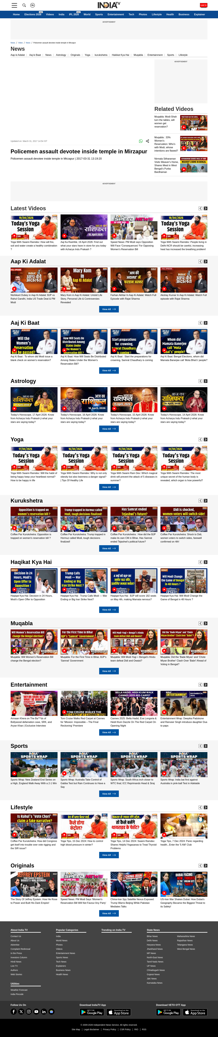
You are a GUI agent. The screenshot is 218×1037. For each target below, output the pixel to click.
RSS (144, 1029)
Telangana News (185, 945)
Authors (14, 970)
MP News (151, 953)
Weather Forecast (19, 990)
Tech (131, 14)
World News (61, 940)
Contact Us (16, 936)
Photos (143, 14)
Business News (63, 970)
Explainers (61, 966)
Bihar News (152, 936)
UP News (151, 966)
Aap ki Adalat (18, 55)
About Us (15, 940)
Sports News (62, 957)
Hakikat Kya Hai (120, 55)
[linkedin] (44, 1012)
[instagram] (29, 1012)
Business (184, 14)
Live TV (14, 966)
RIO (136, 1029)
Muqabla (138, 55)
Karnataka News (154, 983)
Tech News (61, 961)
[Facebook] (14, 1012)
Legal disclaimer (91, 1029)
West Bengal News (186, 949)
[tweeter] (21, 1012)
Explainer (199, 14)
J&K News (152, 978)
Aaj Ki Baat (25, 323)
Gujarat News (153, 974)
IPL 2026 (74, 14)
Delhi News (152, 940)
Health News (62, 974)
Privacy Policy (109, 1029)
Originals (75, 55)
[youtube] (36, 1012)
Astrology (61, 55)
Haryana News (154, 945)
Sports (99, 14)
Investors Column (19, 957)
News (13, 43)
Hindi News (16, 961)
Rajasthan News (185, 940)
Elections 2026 (33, 14)
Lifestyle (157, 14)
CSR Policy (125, 1029)
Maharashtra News (186, 936)
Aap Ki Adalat (28, 261)
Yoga (87, 55)
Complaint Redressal (20, 949)
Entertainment (116, 14)
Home (16, 14)
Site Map (76, 1029)
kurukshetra (101, 55)
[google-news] (51, 1012)
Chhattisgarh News (156, 970)
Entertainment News (65, 953)
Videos (50, 14)
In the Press (16, 953)
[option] (34, 232)
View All (109, 309)
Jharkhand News (155, 949)
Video (20, 43)
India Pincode (17, 994)
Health (170, 14)
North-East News (155, 957)
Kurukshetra (27, 501)
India (61, 14)
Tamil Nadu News (155, 961)
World (87, 14)
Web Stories (16, 974)
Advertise (15, 945)
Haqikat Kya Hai (31, 562)
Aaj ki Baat (35, 55)
